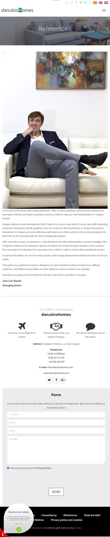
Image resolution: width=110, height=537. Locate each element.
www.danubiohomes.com (56, 373)
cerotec (78, 528)
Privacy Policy (44, 468)
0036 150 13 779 (56, 357)
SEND (56, 492)
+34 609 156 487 (57, 361)
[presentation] (31, 479)
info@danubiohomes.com (60, 367)
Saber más (18, 524)
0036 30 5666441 (56, 353)
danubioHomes (36, 528)
